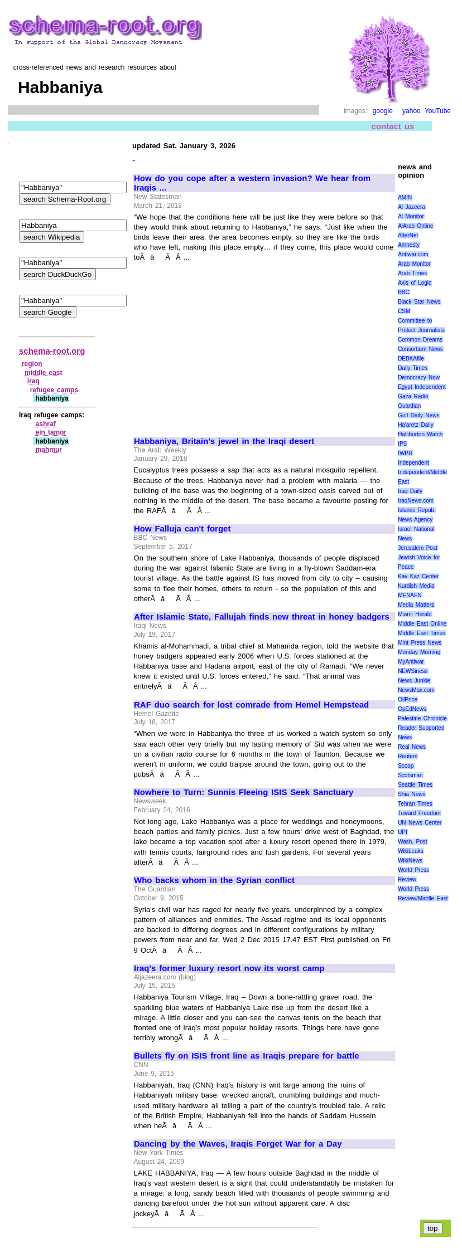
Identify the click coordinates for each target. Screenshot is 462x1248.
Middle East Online (422, 624)
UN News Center (419, 823)
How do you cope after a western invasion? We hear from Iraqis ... (252, 183)
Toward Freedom (419, 813)
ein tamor (51, 432)
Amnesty (409, 245)
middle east (43, 373)
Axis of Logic (414, 283)
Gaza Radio (413, 396)
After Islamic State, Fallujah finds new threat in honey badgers (261, 616)
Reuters (407, 756)
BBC (404, 292)
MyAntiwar (411, 662)
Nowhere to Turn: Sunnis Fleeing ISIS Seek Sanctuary (244, 792)
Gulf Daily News (418, 415)
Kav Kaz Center (418, 576)
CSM (404, 311)
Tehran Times (415, 804)
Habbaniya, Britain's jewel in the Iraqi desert (224, 441)
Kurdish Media (416, 586)
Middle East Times (421, 633)
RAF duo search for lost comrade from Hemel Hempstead (251, 704)
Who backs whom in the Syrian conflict (214, 880)
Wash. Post (412, 841)
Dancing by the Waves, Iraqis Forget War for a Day (238, 1143)
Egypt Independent (422, 387)
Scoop (405, 766)
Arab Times (412, 273)
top (432, 1228)
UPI (402, 832)
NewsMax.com (416, 690)
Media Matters (416, 605)
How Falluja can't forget (182, 528)
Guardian (409, 406)
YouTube (438, 111)
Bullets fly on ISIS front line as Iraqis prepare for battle (246, 1055)
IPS (402, 444)
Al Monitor (411, 216)
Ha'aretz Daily (416, 425)
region (32, 364)
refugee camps (54, 390)
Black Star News (419, 302)
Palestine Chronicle (422, 718)
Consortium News (420, 349)
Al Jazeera (411, 207)
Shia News (411, 794)
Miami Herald (415, 614)
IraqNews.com (416, 501)
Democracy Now (419, 377)
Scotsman (410, 775)
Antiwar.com (413, 254)
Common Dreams (420, 340)
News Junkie (414, 680)
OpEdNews (412, 709)
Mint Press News (419, 643)
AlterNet (408, 235)
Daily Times (412, 368)
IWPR (405, 453)
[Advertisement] (227, 344)
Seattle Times (415, 785)
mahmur (49, 450)
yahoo (411, 111)
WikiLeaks (411, 851)
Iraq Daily (410, 491)
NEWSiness (412, 671)
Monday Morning (419, 652)
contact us (393, 126)
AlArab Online (415, 226)
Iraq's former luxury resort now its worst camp (229, 968)
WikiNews (410, 860)
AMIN (405, 197)
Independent (413, 463)
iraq (33, 381)
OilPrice (407, 699)
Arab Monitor (414, 264)
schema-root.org (52, 350)
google (383, 111)
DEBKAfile (411, 358)
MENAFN (409, 595)
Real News (412, 747)
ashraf (46, 424)
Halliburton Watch (420, 434)
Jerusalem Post (417, 548)
